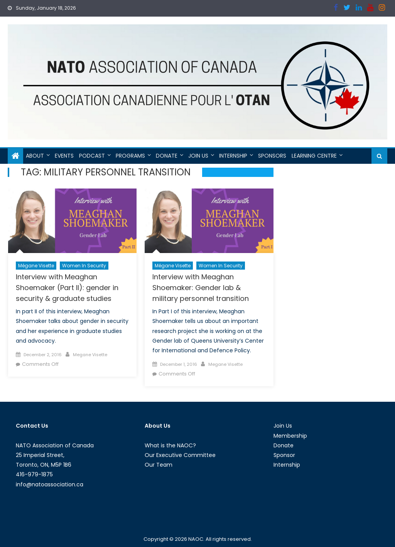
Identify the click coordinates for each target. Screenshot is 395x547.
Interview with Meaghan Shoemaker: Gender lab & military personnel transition (200, 287)
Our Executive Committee (180, 455)
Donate (166, 156)
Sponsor (284, 455)
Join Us (198, 156)
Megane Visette (90, 355)
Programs (130, 156)
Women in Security (84, 265)
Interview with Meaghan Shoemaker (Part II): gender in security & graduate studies (67, 287)
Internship (233, 156)
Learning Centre (314, 156)
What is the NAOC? (170, 445)
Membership (290, 436)
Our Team (158, 465)
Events (64, 156)
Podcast (92, 156)
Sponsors (272, 156)
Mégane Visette (36, 265)
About (35, 156)
